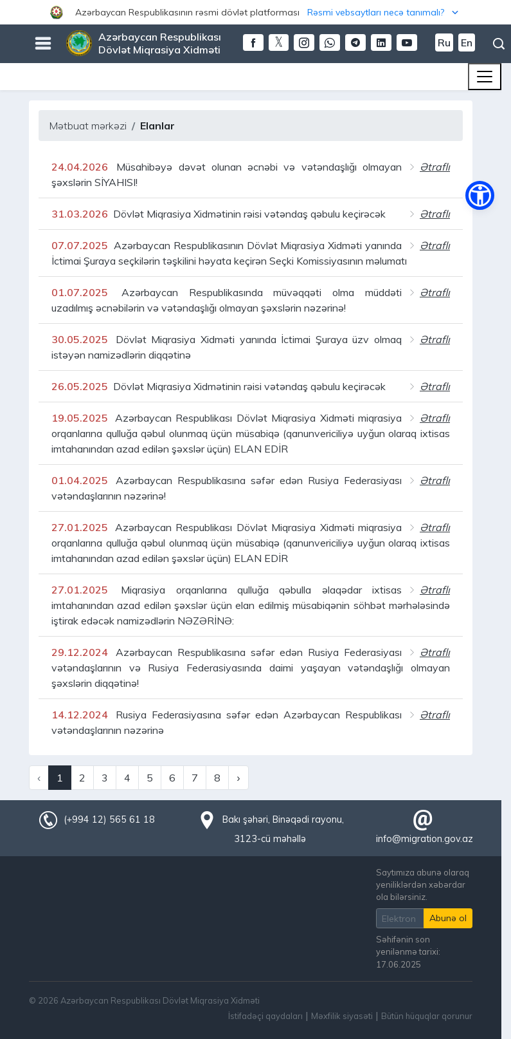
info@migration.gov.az (424, 839)
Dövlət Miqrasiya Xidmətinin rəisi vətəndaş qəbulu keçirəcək (218, 213)
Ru (444, 42)
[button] (255, 12)
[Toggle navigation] (484, 76)
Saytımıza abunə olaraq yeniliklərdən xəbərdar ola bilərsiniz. (422, 884)
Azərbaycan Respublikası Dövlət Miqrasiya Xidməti (159, 43)
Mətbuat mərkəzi (88, 125)
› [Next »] (238, 777)
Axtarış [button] (499, 44)
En (466, 42)
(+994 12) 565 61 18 (109, 819)
